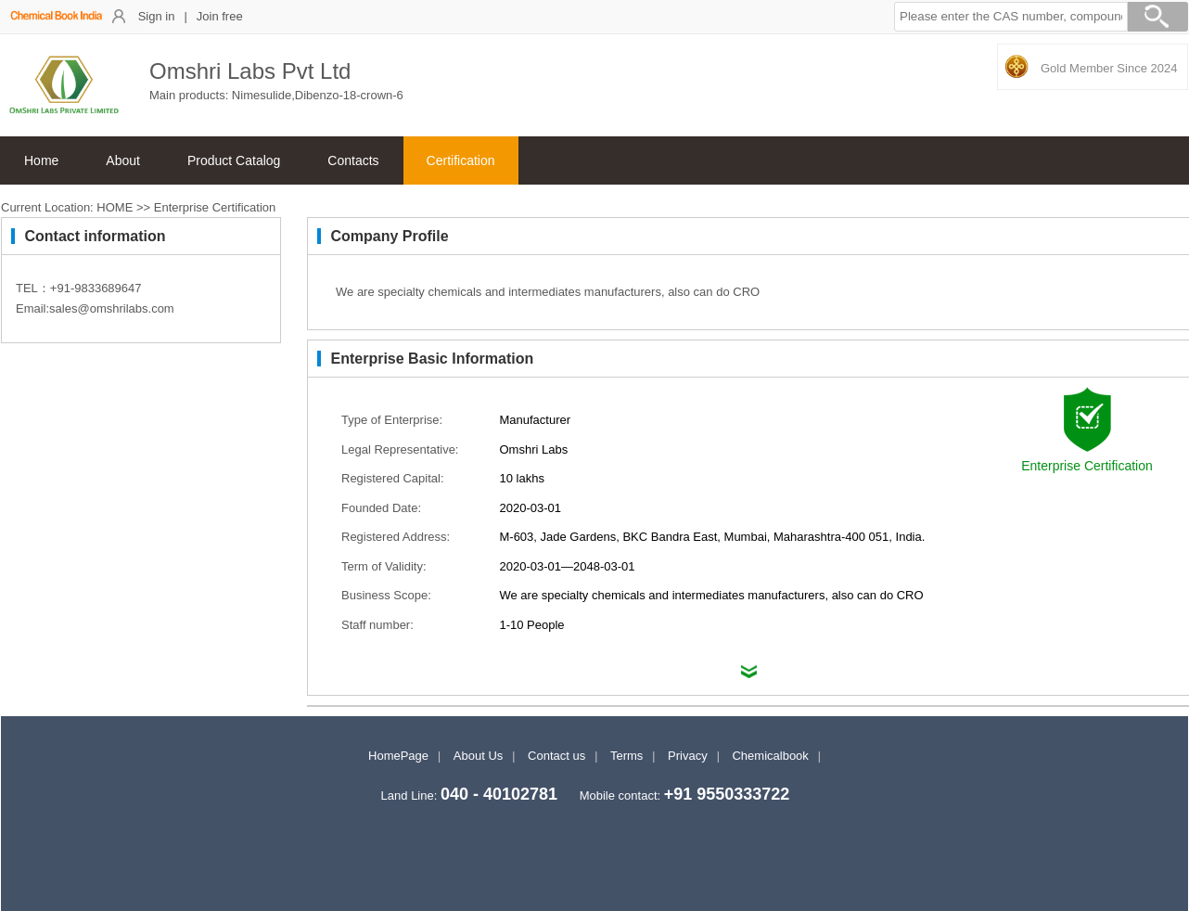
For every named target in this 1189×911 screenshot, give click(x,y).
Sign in (156, 16)
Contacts (352, 160)
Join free (220, 16)
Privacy (688, 756)
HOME (114, 207)
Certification (461, 160)
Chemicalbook (770, 756)
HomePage (398, 756)
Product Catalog (233, 160)
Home (41, 160)
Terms (626, 756)
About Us (478, 756)
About (123, 160)
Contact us (556, 756)
